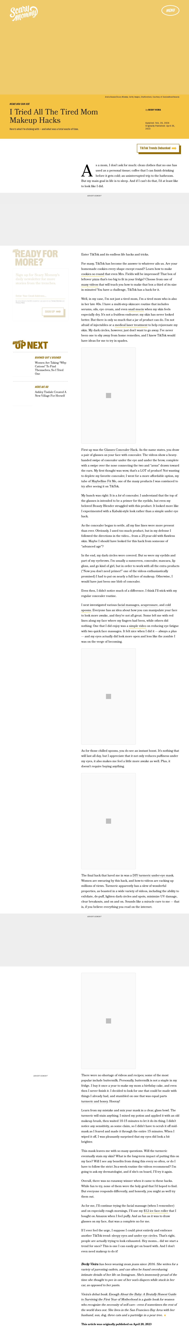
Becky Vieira (154, 109)
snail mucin (136, 309)
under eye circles (145, 1236)
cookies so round (92, 274)
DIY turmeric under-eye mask (153, 875)
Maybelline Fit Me (104, 481)
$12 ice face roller (156, 1211)
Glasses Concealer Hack (120, 450)
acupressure (149, 605)
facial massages (128, 605)
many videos (89, 285)
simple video (137, 626)
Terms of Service (56, 303)
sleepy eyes (119, 1236)
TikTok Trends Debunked (155, 148)
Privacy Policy (20, 305)
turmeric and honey (94, 1101)
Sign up (50, 314)
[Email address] (40, 297)
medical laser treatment (131, 325)
